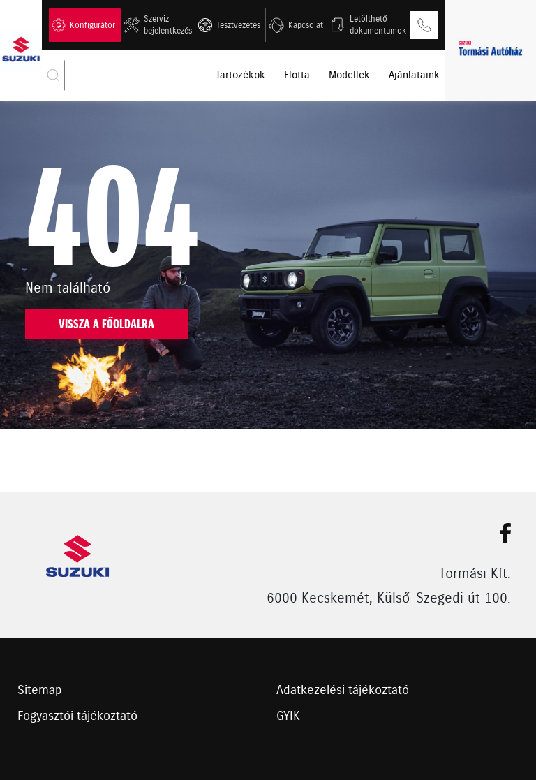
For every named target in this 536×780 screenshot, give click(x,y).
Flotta (297, 75)
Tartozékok (240, 75)
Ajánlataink (414, 75)
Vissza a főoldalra (106, 324)
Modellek (349, 75)
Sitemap (39, 690)
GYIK (288, 716)
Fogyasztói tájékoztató (77, 716)
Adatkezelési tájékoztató (342, 690)
